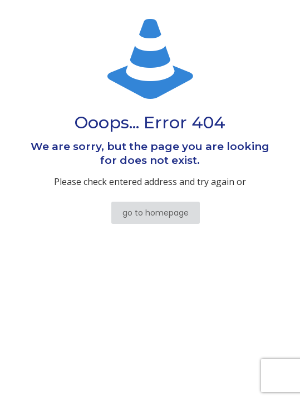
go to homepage (155, 212)
